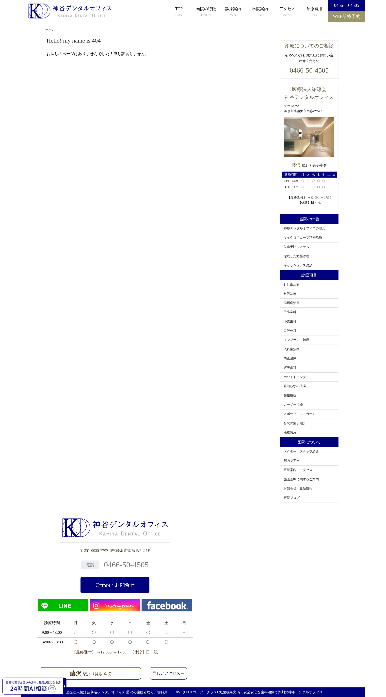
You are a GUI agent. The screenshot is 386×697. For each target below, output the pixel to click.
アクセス (287, 12)
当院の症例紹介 (295, 423)
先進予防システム (296, 247)
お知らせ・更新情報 (298, 488)
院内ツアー (292, 460)
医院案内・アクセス (298, 470)
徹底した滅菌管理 (296, 256)
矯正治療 (290, 358)
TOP (179, 12)
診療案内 (233, 12)
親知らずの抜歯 (295, 386)
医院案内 (260, 12)
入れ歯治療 (292, 349)
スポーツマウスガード (300, 414)
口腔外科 (290, 331)
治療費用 (314, 12)
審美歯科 (290, 367)
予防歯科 (290, 312)
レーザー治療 (293, 404)
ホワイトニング (295, 377)
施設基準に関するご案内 (301, 479)
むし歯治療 (292, 284)
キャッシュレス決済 (298, 265)
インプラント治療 (296, 340)
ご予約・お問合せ (115, 585)
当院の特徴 (206, 12)
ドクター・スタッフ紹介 (301, 451)
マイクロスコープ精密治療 (303, 237)
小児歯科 (290, 321)
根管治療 (290, 293)
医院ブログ (292, 498)
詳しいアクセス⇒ (168, 673)
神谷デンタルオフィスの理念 (304, 228)
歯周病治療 (292, 303)
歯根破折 (290, 395)
